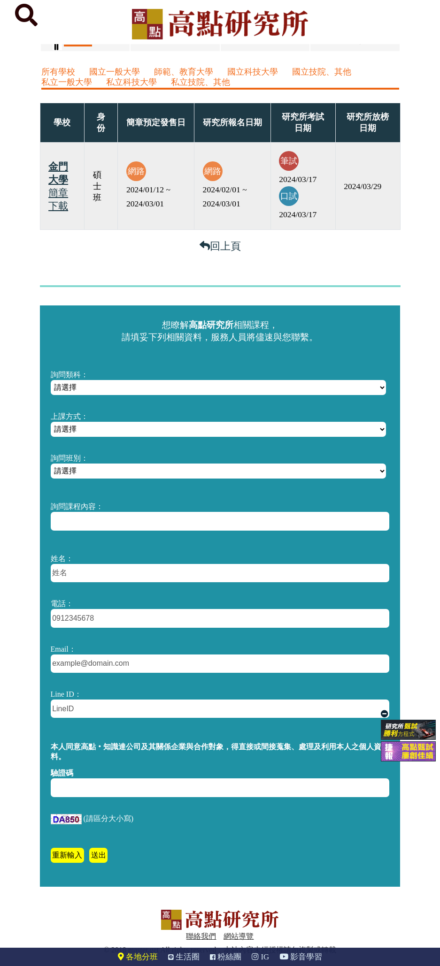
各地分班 (138, 956)
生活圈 (184, 956)
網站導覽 (239, 936)
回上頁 (220, 246)
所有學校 (58, 71)
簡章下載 (58, 199)
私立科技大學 (131, 82)
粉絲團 (225, 956)
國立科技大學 (252, 71)
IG (260, 956)
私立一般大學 (66, 82)
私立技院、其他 (200, 82)
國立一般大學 (114, 71)
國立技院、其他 (321, 71)
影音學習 (300, 956)
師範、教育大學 (183, 71)
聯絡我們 (201, 936)
